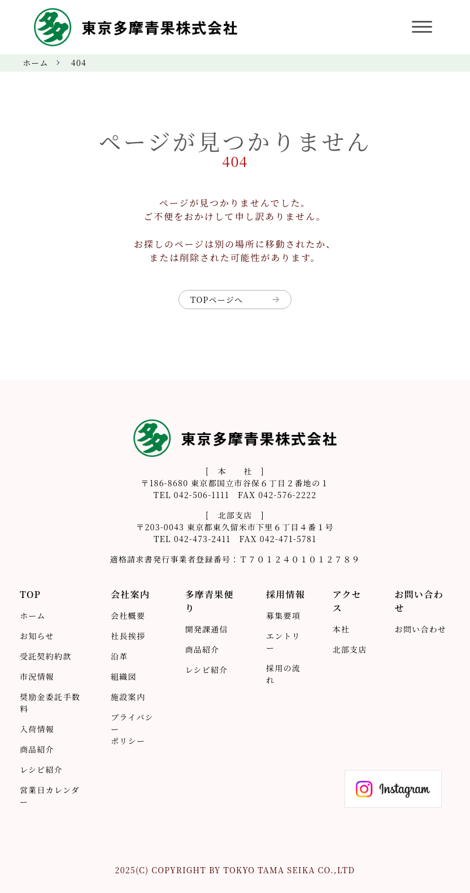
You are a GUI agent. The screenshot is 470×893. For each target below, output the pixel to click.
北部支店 (349, 649)
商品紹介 (37, 749)
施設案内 (128, 696)
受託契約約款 (46, 656)
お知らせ (37, 635)
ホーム (36, 62)
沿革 (119, 656)
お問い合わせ (421, 629)
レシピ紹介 (41, 769)
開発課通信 (206, 629)
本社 (341, 629)
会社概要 (128, 615)
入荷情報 (37, 728)
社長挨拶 (128, 635)
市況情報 (37, 676)
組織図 (124, 676)
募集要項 (283, 615)
